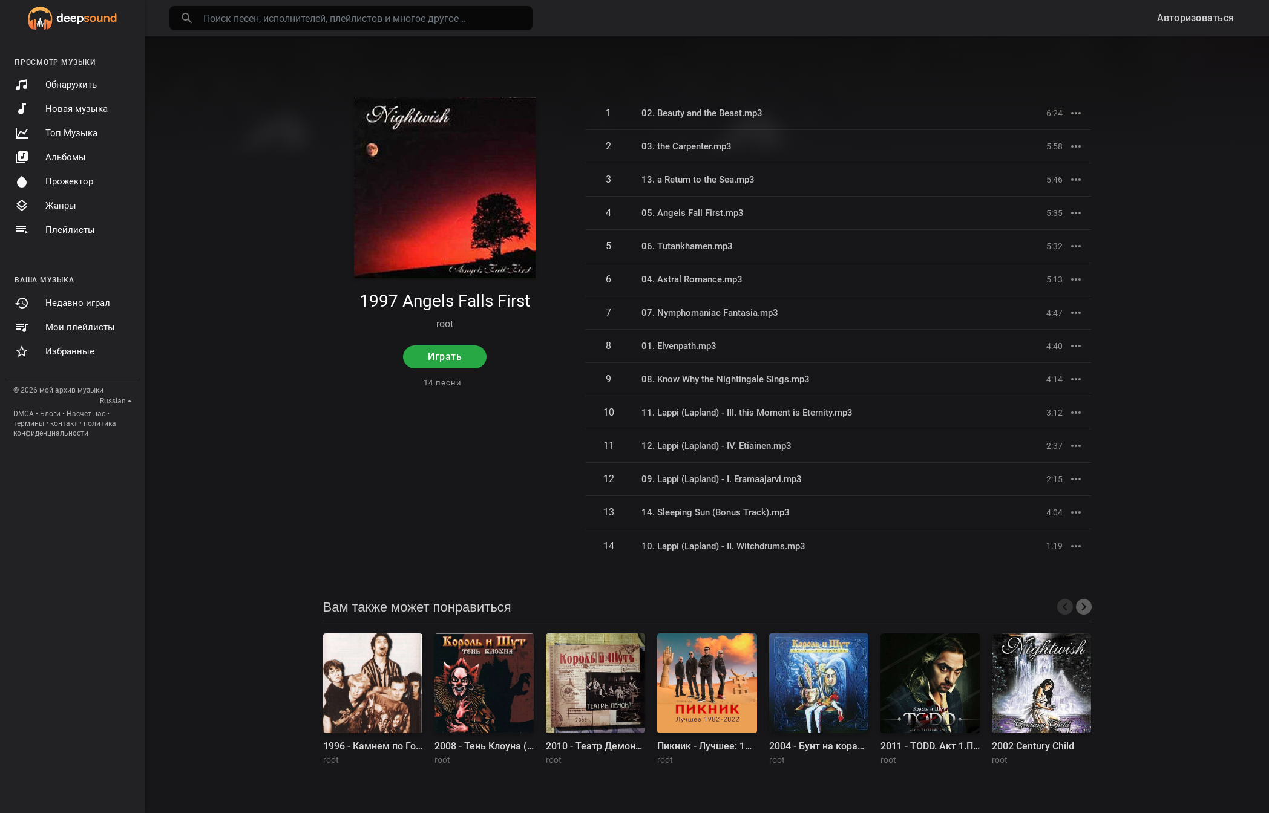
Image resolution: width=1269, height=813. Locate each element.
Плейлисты (55, 230)
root (444, 324)
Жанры (45, 205)
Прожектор (54, 181)
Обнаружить (56, 84)
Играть (445, 356)
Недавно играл (62, 303)
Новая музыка (61, 109)
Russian (113, 401)
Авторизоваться (1196, 18)
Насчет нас (86, 414)
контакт (63, 423)
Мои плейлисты (65, 327)
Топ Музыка (56, 133)
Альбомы (50, 157)
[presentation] (1065, 607)
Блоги (50, 414)
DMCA (23, 414)
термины (28, 423)
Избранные (54, 351)
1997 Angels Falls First (444, 301)
